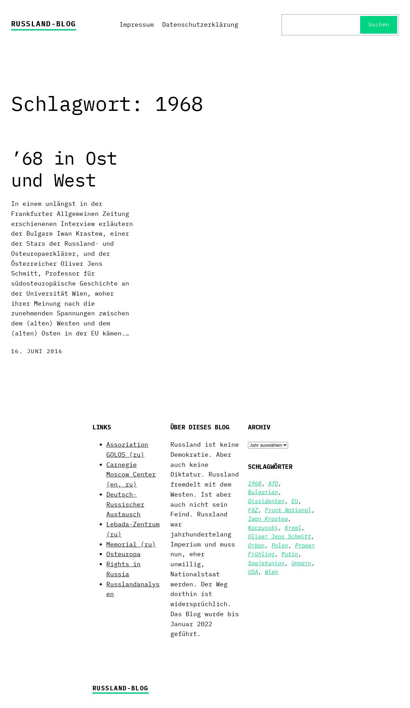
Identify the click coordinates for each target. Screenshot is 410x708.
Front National (288, 510)
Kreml (293, 527)
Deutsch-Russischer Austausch (125, 504)
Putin (290, 554)
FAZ (253, 510)
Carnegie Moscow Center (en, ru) (131, 475)
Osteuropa (123, 554)
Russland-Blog (43, 23)
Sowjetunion (266, 563)
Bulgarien (263, 492)
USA (253, 571)
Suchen (378, 24)
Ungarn (301, 563)
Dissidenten (266, 501)
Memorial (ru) (131, 544)
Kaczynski (263, 527)
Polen (279, 545)
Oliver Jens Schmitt (279, 536)
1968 (254, 483)
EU (295, 501)
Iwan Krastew (268, 518)
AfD (273, 483)
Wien (271, 571)
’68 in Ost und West (64, 169)
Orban (256, 545)
